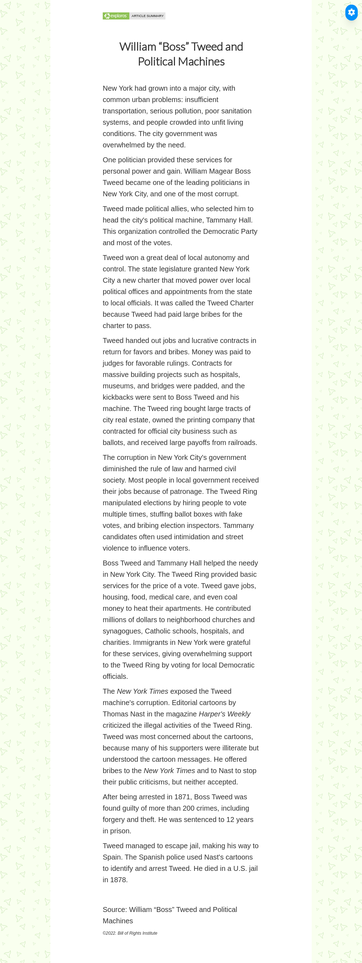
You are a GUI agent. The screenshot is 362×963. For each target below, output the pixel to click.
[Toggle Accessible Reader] (351, 13)
